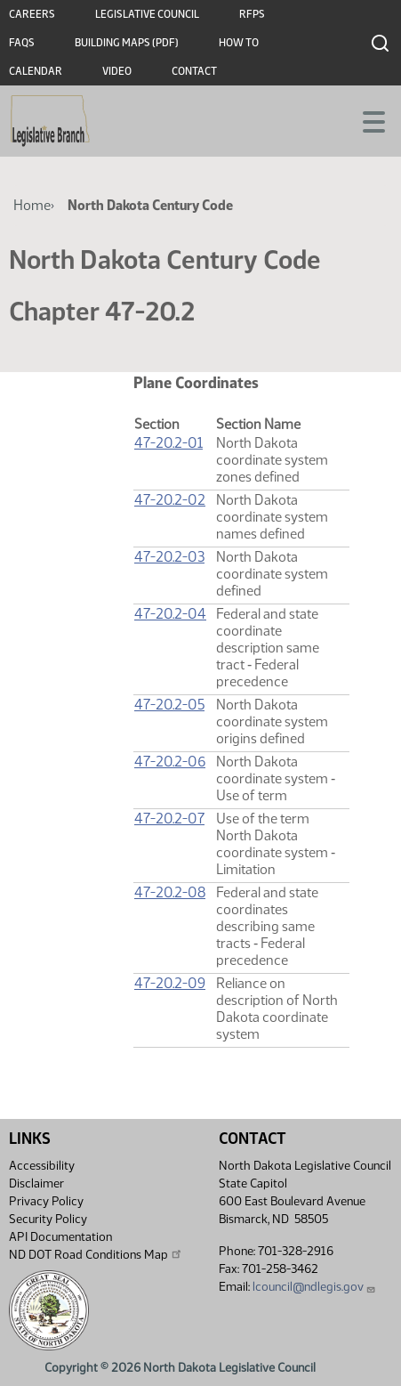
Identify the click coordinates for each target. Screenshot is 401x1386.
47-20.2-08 (169, 892)
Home (32, 205)
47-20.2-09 (169, 983)
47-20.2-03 (169, 556)
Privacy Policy (46, 1201)
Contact (194, 71)
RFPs (252, 14)
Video (117, 71)
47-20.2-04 (170, 613)
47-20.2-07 (169, 818)
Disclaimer (36, 1183)
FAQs (22, 42)
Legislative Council (147, 14)
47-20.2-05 (169, 704)
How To (239, 42)
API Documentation (60, 1236)
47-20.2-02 (169, 499)
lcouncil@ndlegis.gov (314, 1286)
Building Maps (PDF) (127, 42)
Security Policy (48, 1219)
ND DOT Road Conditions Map (96, 1254)
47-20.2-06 (169, 761)
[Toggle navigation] (366, 120)
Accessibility (42, 1165)
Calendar (35, 71)
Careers (32, 14)
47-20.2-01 (168, 442)
